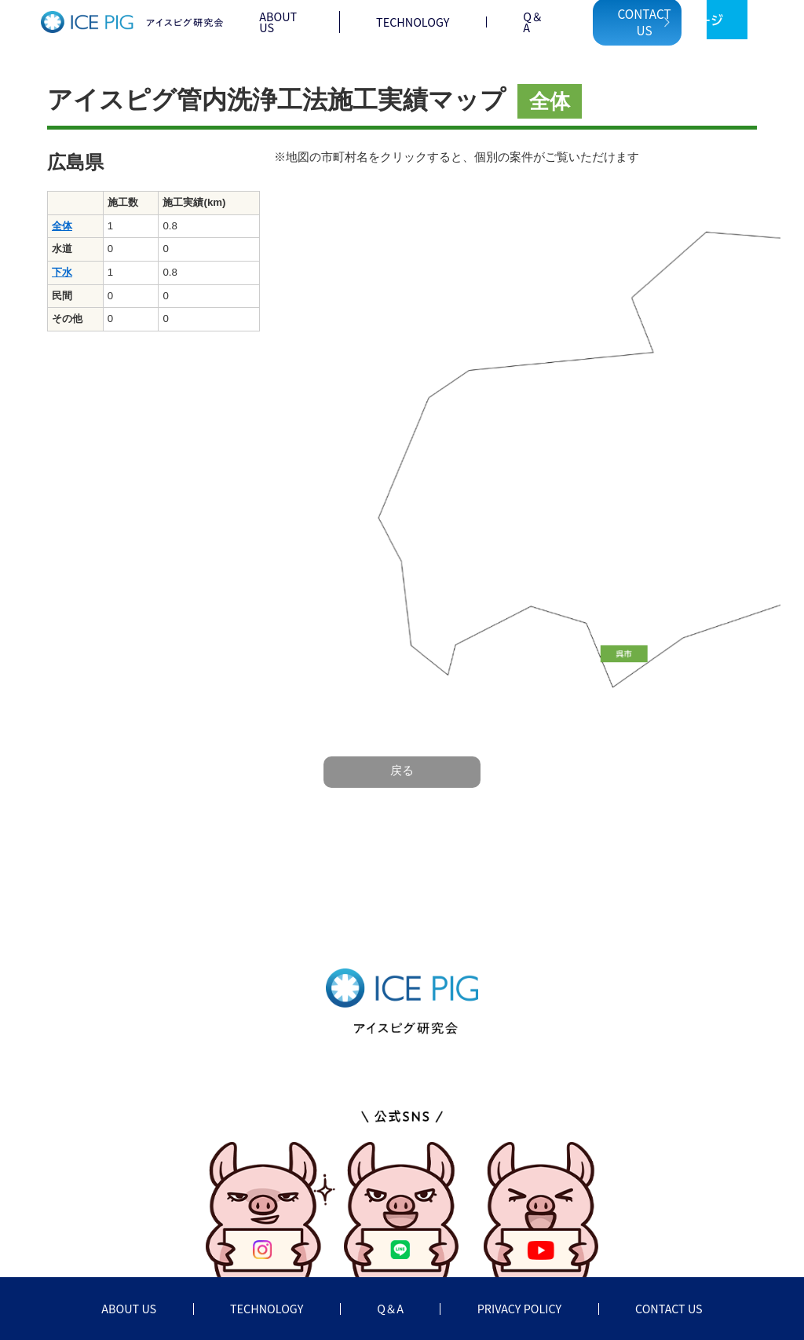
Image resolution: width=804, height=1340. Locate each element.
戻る (402, 770)
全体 (62, 226)
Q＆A (533, 21)
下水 (62, 272)
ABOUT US (278, 21)
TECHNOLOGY (412, 21)
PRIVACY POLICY (519, 1308)
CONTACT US (669, 1308)
